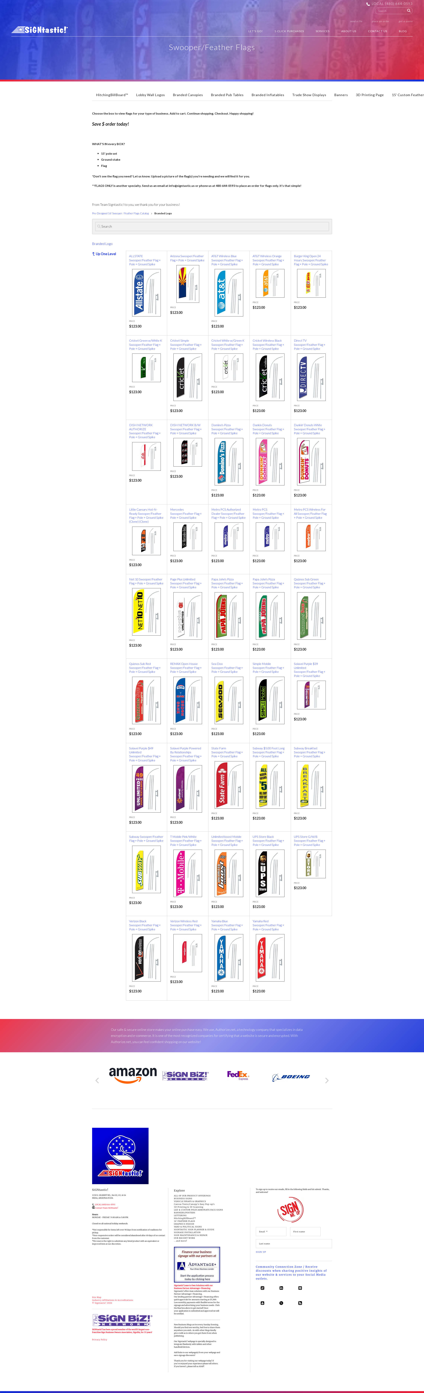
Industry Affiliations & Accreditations (112, 1300)
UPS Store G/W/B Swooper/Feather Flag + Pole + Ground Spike (309, 840)
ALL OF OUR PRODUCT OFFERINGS (192, 1196)
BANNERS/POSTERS (184, 1212)
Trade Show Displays (309, 95)
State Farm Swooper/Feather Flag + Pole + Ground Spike (227, 752)
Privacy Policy (99, 1339)
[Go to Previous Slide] (97, 1080)
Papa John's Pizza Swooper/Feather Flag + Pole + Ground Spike (227, 583)
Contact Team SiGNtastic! (106, 1208)
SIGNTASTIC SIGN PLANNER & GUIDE (194, 1229)
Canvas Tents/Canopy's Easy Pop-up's (194, 1204)
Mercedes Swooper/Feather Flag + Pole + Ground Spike (186, 513)
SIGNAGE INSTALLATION (187, 1232)
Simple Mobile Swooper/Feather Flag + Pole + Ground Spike (268, 668)
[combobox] (394, 10)
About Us (348, 31)
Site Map (96, 1297)
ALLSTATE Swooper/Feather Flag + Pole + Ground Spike (145, 260)
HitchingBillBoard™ (112, 95)
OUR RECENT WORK (184, 1238)
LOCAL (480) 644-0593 (392, 4)
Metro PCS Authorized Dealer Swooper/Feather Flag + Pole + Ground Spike (228, 513)
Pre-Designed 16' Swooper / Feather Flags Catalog (120, 213)
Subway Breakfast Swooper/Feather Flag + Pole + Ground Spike (309, 752)
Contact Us (377, 31)
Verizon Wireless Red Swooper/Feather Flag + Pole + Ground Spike (186, 925)
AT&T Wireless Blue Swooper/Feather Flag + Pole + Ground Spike (227, 260)
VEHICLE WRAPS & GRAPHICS (190, 1201)
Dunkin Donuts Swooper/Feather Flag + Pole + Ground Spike (268, 429)
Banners (341, 95)
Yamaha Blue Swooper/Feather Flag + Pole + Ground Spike (227, 925)
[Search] (212, 226)
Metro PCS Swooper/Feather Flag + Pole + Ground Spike (268, 513)
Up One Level (106, 254)
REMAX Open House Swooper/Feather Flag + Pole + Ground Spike (186, 668)
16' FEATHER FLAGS (184, 1221)
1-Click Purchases (289, 31)
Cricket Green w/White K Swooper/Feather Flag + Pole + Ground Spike (145, 344)
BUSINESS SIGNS (183, 1198)
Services (323, 31)
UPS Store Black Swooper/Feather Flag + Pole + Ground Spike (268, 840)
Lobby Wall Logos (150, 95)
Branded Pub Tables (227, 95)
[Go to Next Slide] (326, 1080)
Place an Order (380, 21)
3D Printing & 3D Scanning (188, 1207)
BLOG (403, 31)
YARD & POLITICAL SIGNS (188, 1227)
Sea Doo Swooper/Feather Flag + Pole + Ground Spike (227, 668)
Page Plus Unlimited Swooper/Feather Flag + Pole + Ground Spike (186, 583)
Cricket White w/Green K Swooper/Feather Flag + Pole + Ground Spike (227, 344)
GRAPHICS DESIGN (184, 1224)
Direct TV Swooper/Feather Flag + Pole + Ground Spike (309, 344)
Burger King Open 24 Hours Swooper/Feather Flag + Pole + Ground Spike (311, 260)
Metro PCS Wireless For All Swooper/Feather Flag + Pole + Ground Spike (310, 513)
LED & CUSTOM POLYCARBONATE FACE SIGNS (198, 1210)
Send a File (356, 21)
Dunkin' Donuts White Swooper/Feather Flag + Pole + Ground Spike (309, 429)
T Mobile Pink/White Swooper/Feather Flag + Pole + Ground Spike (186, 840)
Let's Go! (256, 31)
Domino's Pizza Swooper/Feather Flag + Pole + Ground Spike (227, 429)
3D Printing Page (370, 95)
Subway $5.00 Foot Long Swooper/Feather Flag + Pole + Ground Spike (268, 752)
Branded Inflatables (268, 95)
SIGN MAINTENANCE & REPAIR (190, 1235)
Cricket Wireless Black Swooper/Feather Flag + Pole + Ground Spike (268, 344)
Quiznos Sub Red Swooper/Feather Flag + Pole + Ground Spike (145, 668)
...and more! (180, 1241)
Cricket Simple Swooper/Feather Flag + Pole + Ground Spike (186, 344)
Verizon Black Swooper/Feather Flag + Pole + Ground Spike (145, 925)
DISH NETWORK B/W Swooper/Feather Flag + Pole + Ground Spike (186, 429)
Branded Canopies (188, 95)
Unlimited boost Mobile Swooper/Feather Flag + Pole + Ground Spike (227, 840)
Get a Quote (406, 21)
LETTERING (180, 1215)
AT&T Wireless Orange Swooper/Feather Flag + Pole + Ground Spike (268, 260)
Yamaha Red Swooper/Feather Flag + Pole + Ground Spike (268, 925)
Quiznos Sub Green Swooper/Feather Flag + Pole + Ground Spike (309, 583)
